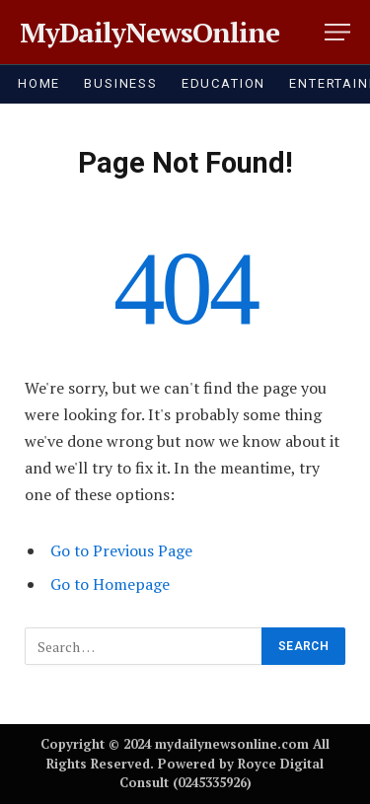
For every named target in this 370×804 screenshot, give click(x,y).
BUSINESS (121, 83)
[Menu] (337, 32)
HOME (39, 83)
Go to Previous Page (121, 550)
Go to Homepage (110, 584)
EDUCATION (223, 83)
